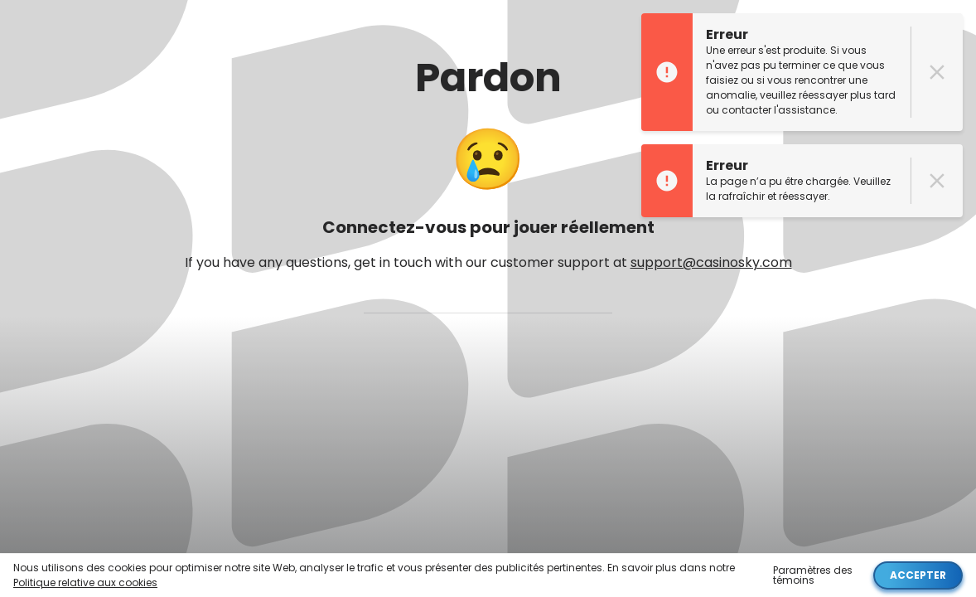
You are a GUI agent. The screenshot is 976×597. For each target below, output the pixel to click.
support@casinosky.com (711, 262)
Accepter (918, 575)
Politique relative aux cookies (85, 582)
